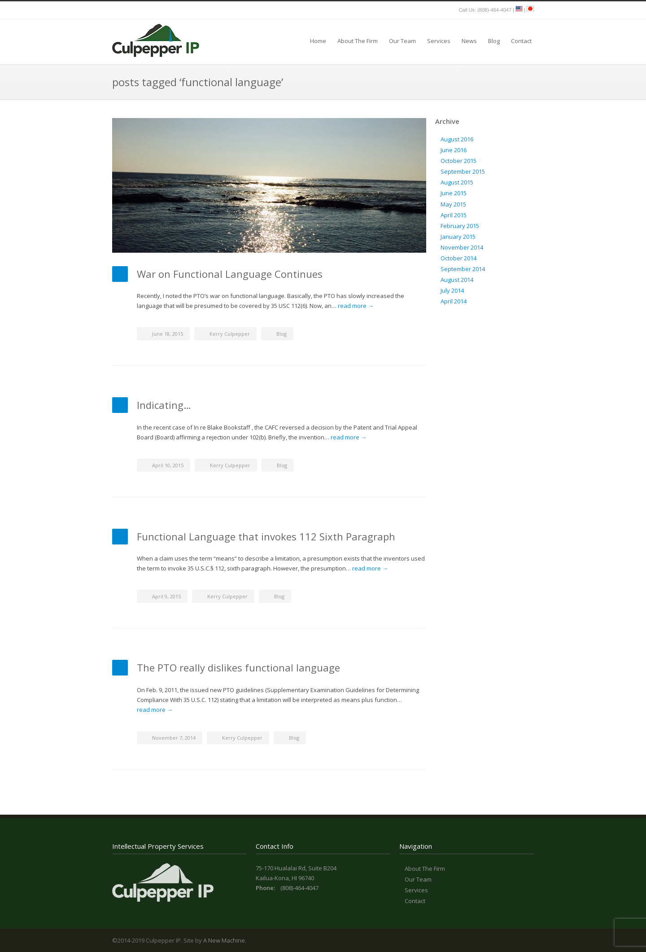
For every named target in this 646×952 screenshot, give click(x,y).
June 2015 (454, 193)
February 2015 (460, 226)
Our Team (402, 41)
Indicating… (164, 405)
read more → (356, 306)
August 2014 (457, 280)
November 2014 (462, 247)
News (469, 41)
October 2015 (458, 161)
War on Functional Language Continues (230, 274)
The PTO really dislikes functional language (238, 667)
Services (438, 41)
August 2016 (457, 139)
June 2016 (454, 150)
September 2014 (463, 269)
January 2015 (458, 237)
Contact (521, 41)
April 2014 (454, 301)
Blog (494, 41)
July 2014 (452, 290)
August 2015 (457, 182)
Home (318, 41)
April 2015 (454, 215)
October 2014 (458, 258)
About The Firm (357, 41)
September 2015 (463, 171)
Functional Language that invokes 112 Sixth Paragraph (266, 536)
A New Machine (224, 940)
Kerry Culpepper (230, 333)
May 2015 (453, 204)
